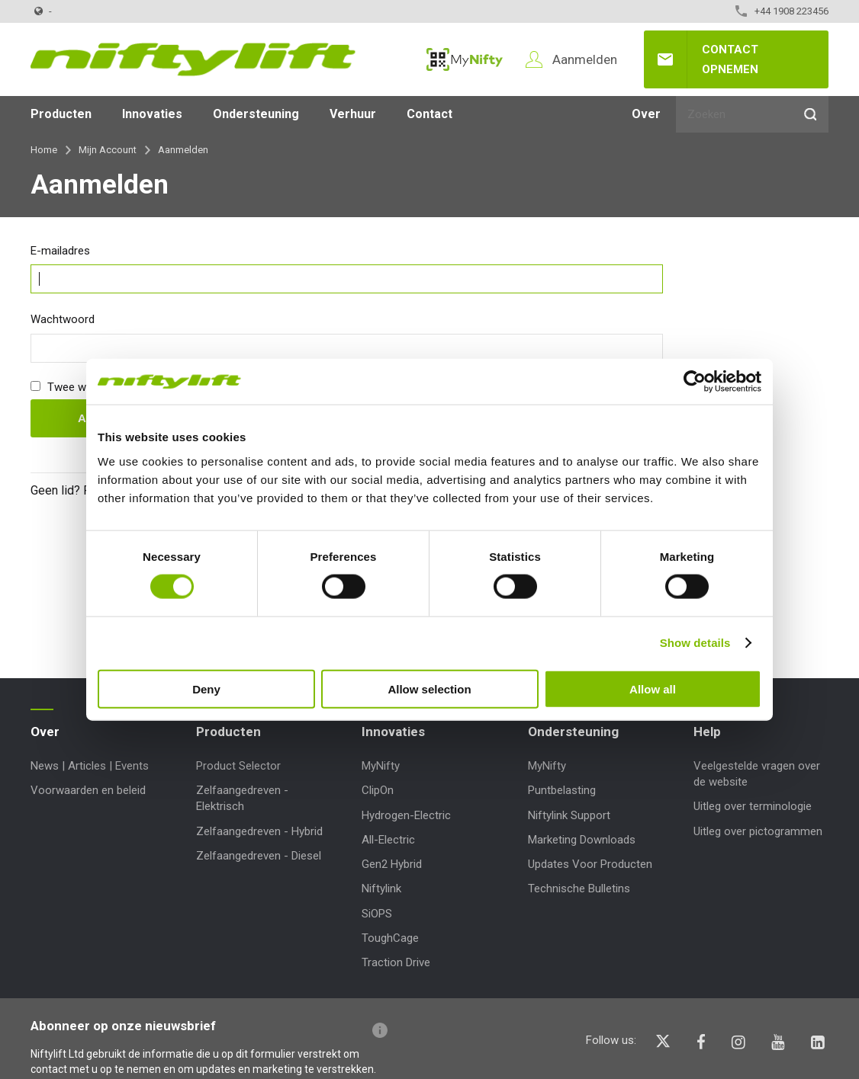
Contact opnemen (730, 59)
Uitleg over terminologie (752, 806)
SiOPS (377, 914)
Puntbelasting (562, 790)
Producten (61, 114)
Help (707, 731)
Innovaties (152, 114)
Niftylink (381, 888)
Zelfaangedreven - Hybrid (259, 831)
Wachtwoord (63, 319)
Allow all (652, 688)
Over (646, 114)
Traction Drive (396, 962)
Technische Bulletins (579, 888)
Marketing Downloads (581, 840)
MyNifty (464, 59)
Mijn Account (108, 149)
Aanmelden (584, 59)
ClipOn (378, 790)
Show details (695, 642)
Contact (429, 114)
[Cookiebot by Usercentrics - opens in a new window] (694, 381)
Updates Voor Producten (590, 864)
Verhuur (353, 114)
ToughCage (390, 938)
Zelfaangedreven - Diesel (258, 856)
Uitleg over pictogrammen (757, 831)
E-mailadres (60, 251)
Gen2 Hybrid (392, 864)
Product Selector (238, 766)
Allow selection (429, 688)
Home (44, 149)
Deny (206, 688)
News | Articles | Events (90, 766)
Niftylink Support (569, 815)
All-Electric (388, 840)
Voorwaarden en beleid (88, 790)
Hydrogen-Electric (406, 815)
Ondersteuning (256, 114)
